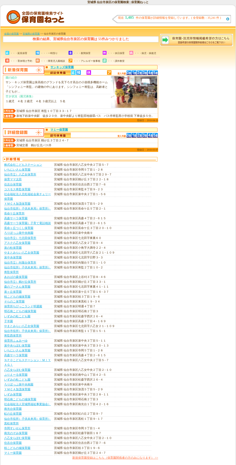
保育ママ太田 (13, 179)
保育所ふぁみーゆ (15, 340)
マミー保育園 (59, 129)
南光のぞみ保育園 (15, 433)
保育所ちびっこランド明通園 (23, 306)
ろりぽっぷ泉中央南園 (18, 233)
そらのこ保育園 (14, 301)
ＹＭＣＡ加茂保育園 (17, 203)
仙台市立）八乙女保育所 (20, 174)
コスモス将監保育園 (17, 189)
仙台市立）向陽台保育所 (20, 262)
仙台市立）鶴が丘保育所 (20, 281)
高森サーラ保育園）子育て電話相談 (27, 223)
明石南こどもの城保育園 (20, 311)
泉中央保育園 (13, 257)
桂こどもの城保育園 (17, 296)
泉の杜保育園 (13, 247)
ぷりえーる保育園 (15, 374)
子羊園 (8, 321)
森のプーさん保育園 (17, 286)
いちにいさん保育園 (17, 169)
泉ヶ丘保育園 (13, 291)
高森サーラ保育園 (15, 218)
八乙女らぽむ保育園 (17, 370)
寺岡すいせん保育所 (17, 428)
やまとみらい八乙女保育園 (21, 252)
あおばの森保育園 (15, 277)
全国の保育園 (11, 33)
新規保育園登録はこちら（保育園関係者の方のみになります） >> (115, 457)
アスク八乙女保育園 (17, 243)
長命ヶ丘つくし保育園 (18, 228)
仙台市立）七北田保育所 (20, 238)
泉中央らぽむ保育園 (17, 345)
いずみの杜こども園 (17, 316)
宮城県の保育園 (31, 33)
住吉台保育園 (13, 184)
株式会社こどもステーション (23, 164)
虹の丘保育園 (13, 413)
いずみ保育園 (13, 394)
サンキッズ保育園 (62, 67)
